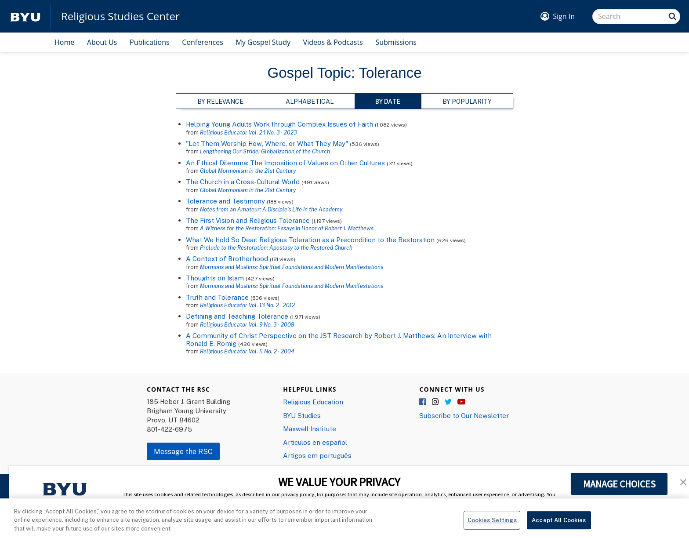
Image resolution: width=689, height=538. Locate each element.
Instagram (436, 402)
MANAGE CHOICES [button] (619, 484)
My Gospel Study (263, 42)
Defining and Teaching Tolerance (237, 316)
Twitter (449, 402)
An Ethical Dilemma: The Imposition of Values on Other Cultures (285, 163)
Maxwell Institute (309, 429)
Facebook (423, 402)
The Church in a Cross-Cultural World (243, 181)
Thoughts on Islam (215, 278)
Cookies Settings (492, 525)
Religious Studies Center (120, 16)
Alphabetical (310, 101)
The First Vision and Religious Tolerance (248, 220)
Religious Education (313, 402)
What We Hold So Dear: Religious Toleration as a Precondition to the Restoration (310, 240)
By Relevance (220, 101)
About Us (102, 42)
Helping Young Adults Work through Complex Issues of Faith (279, 124)
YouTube (461, 402)
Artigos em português (317, 455)
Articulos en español (315, 442)
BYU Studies (302, 415)
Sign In (564, 16)
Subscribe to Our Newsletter (464, 415)
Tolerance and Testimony (225, 201)
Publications (150, 42)
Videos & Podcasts (333, 42)
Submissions (396, 42)
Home (64, 42)
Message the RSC (183, 451)
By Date (387, 101)
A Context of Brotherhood (227, 258)
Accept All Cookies (559, 525)
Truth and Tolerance (217, 297)
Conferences (202, 42)
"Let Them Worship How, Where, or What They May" (267, 143)
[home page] (25, 16)
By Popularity (467, 101)
